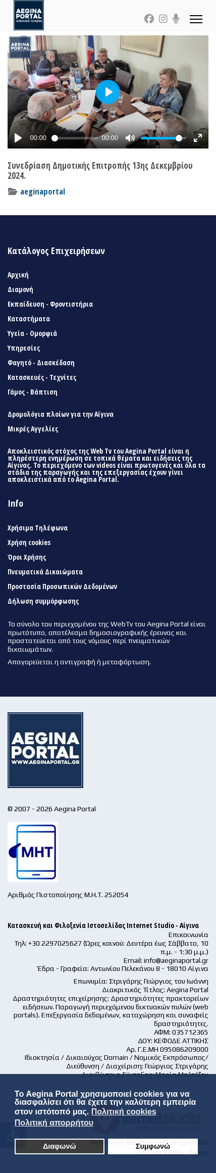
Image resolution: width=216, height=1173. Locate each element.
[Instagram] (163, 18)
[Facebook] (149, 18)
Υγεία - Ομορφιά (32, 333)
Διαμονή (20, 289)
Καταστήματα (29, 318)
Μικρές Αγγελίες (33, 428)
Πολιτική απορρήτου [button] (54, 1122)
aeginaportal (42, 191)
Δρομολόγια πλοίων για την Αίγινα (61, 414)
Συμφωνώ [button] (153, 1146)
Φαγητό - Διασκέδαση (41, 362)
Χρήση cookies (29, 542)
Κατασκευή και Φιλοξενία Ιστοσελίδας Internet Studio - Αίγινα (103, 925)
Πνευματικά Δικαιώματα (45, 571)
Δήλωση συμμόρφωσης (43, 601)
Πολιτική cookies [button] (123, 1111)
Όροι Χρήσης (27, 557)
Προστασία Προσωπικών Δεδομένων (62, 586)
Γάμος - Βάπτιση (33, 392)
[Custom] (176, 18)
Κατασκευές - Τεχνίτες (42, 377)
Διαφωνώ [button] (59, 1146)
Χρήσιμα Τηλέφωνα (38, 527)
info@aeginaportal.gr (176, 960)
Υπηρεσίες (24, 348)
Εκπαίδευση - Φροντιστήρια (50, 304)
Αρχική (18, 274)
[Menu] (196, 19)
